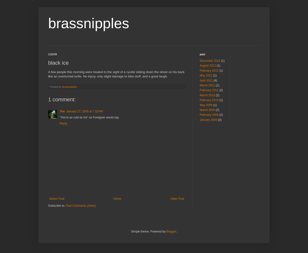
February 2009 (209, 114)
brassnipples (88, 23)
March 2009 (207, 110)
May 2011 (206, 75)
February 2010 (209, 100)
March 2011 (207, 85)
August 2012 (208, 65)
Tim (62, 111)
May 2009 (206, 105)
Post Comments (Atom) (81, 205)
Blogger (171, 231)
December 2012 (210, 60)
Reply (63, 123)
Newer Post (56, 198)
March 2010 (207, 95)
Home (117, 198)
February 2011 (209, 90)
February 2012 (209, 70)
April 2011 (206, 80)
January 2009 (208, 120)
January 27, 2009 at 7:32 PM (84, 111)
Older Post (177, 198)
